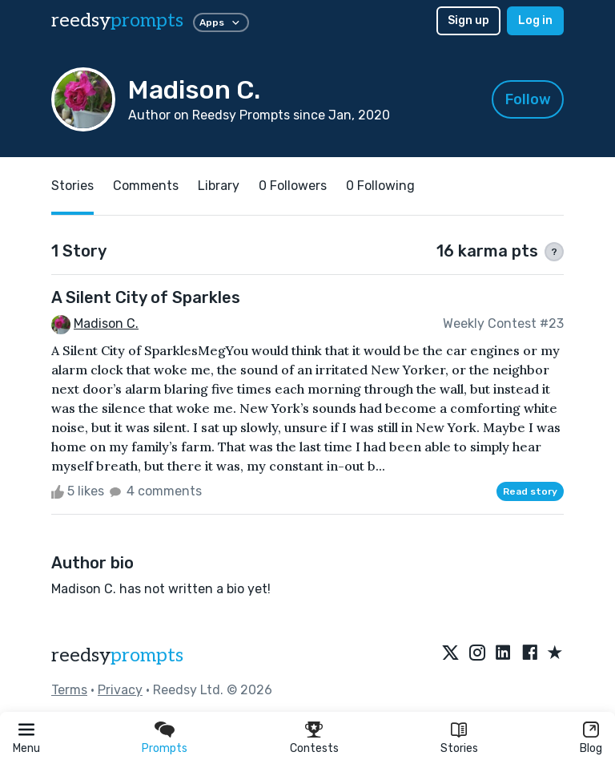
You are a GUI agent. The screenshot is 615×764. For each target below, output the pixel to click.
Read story (530, 491)
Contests (314, 748)
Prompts (164, 748)
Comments (146, 185)
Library (218, 185)
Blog (591, 748)
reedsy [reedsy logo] (117, 20)
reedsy (117, 655)
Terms (69, 689)
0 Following (380, 185)
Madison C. (106, 323)
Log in (535, 20)
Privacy (120, 689)
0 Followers (293, 185)
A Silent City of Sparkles (145, 297)
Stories (459, 748)
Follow (528, 99)
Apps (221, 22)
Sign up (468, 20)
